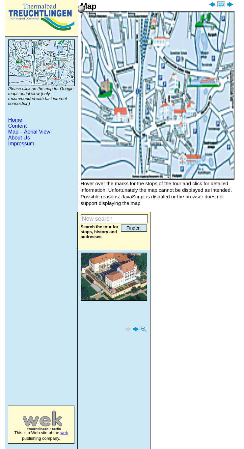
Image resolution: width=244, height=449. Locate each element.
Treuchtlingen (41, 17)
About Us (19, 137)
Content (17, 126)
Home (15, 120)
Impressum (21, 143)
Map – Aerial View (29, 132)
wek (35, 420)
